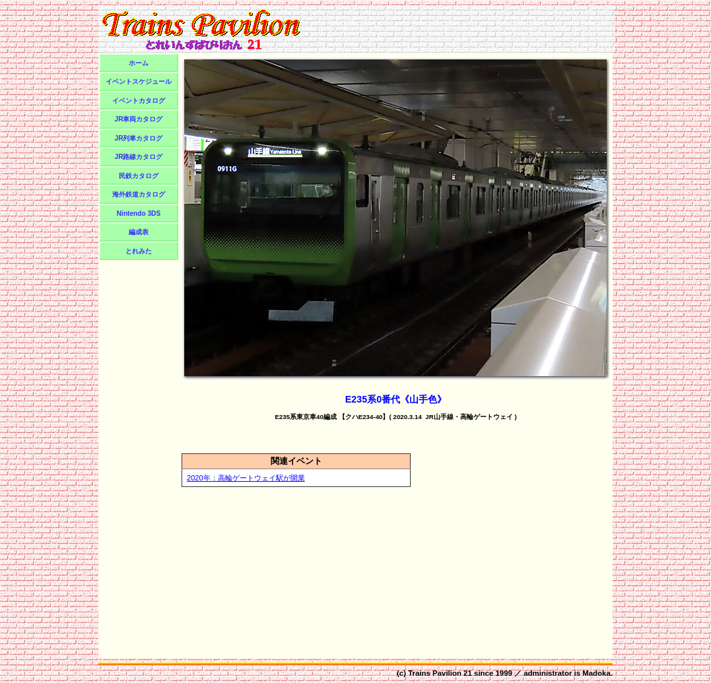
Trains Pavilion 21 (440, 673)
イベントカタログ (138, 100)
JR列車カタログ (139, 138)
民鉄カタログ (138, 175)
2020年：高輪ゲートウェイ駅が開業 (246, 478)
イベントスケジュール (139, 81)
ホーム (139, 63)
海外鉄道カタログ (138, 194)
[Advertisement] (459, 29)
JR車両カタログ (139, 119)
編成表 (139, 232)
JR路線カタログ (139, 156)
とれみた (138, 251)
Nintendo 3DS (138, 213)
